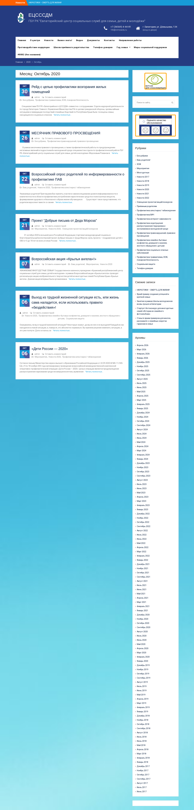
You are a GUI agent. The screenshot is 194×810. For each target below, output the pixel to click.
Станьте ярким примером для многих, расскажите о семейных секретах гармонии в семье (154, 321)
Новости (48, 40)
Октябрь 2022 (143, 522)
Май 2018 (141, 745)
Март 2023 (141, 501)
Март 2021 (141, 602)
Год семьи (122, 47)
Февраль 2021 (143, 606)
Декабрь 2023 (143, 463)
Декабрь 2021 (143, 564)
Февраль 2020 (143, 657)
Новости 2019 (143, 185)
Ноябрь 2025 (142, 366)
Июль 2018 (141, 737)
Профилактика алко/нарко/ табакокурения (70, 187)
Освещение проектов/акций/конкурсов (80, 229)
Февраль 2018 (143, 758)
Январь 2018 (142, 762)
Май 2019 (141, 695)
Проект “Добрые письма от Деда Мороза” (64, 220)
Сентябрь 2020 (143, 627)
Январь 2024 (142, 459)
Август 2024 (142, 429)
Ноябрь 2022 (142, 518)
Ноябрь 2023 (142, 467)
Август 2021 (142, 581)
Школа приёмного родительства (71, 47)
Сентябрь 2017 (143, 779)
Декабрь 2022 (143, 514)
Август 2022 (142, 530)
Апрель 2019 (142, 699)
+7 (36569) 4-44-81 (121, 27)
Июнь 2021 (141, 589)
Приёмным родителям (147, 206)
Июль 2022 (141, 535)
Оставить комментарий (55, 97)
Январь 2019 (142, 711)
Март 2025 (141, 400)
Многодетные (143, 173)
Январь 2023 (142, 509)
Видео (79, 40)
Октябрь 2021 (143, 573)
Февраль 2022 (143, 556)
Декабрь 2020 (143, 615)
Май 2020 (141, 644)
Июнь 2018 (141, 741)
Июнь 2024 (141, 438)
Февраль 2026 (143, 354)
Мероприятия (41, 229)
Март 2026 (141, 349)
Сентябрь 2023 (143, 476)
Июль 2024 (141, 434)
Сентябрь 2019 (143, 678)
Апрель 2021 (142, 598)
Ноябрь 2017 (142, 770)
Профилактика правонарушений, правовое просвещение (73, 141)
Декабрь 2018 (143, 716)
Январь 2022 (142, 560)
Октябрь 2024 (143, 421)
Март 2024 (141, 450)
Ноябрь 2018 (142, 720)
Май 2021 (141, 594)
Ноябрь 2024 (142, 417)
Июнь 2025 (141, 387)
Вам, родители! (29, 187)
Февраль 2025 (143, 404)
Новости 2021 (143, 194)
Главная (22, 40)
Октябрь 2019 (143, 674)
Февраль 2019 (143, 707)
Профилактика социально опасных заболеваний (152, 251)
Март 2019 (141, 703)
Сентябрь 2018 (143, 728)
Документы (93, 40)
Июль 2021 (141, 585)
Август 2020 (142, 631)
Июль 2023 (141, 484)
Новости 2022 (143, 198)
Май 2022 (141, 543)
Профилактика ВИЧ (145, 215)
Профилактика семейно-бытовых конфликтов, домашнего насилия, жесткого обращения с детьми (152, 243)
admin (37, 97)
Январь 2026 (142, 358)
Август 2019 (142, 682)
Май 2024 (141, 442)
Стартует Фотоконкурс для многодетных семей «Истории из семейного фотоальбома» (155, 311)
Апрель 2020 (142, 648)
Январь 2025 (142, 408)
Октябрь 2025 (143, 370)
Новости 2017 (143, 177)
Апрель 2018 (142, 749)
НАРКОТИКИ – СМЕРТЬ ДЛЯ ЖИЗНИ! (45, 2)
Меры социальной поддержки (150, 47)
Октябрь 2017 (143, 775)
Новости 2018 (143, 181)
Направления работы (130, 40)
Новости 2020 (44, 187)
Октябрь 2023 (143, 472)
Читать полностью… (63, 115)
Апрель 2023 (142, 497)
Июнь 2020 (141, 640)
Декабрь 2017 (143, 766)
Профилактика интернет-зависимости (154, 219)
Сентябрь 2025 (143, 375)
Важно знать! (65, 40)
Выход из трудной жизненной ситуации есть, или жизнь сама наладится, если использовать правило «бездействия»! (75, 302)
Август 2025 (142, 379)
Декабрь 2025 (143, 362)
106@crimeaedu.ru (119, 30)
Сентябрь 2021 (143, 577)
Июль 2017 (141, 787)
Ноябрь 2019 (142, 669)
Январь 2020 (142, 661)
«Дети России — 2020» (50, 349)
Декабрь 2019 (143, 665)
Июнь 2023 (141, 488)
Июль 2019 (141, 686)
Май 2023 (141, 493)
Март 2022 (141, 552)
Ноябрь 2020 (142, 619)
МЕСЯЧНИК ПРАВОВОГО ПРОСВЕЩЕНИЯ (66, 133)
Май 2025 (141, 392)
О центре (35, 40)
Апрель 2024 (142, 446)
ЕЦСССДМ (41, 15)
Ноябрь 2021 (142, 568)
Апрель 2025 (142, 396)
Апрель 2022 (142, 547)
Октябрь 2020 (143, 623)
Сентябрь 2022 (143, 526)
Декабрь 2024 (143, 413)
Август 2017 (142, 783)
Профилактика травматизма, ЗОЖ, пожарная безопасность (62, 100)
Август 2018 (142, 733)
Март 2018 (141, 754)
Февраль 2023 (143, 505)
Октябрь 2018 (143, 724)
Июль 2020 (141, 636)
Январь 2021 (142, 610)
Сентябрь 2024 (143, 425)
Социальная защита (75, 318)
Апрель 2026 (142, 345)
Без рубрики (28, 100)
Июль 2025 (141, 383)
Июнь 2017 (141, 791)
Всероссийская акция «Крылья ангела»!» (64, 259)
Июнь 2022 (141, 539)
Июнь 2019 (141, 690)
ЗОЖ (139, 164)
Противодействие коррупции (34, 47)
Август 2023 (142, 480)
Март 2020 (141, 653)
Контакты (109, 40)
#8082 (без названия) (29, 54)
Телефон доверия (103, 47)
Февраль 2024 (143, 455)
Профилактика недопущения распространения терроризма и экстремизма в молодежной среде (152, 226)
